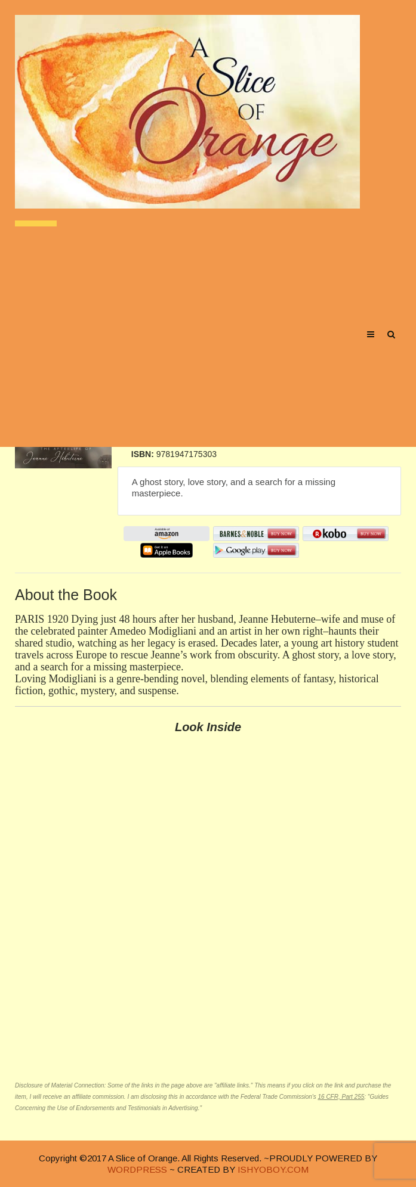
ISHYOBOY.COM (273, 1169)
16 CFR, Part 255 (341, 1096)
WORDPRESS (137, 1169)
